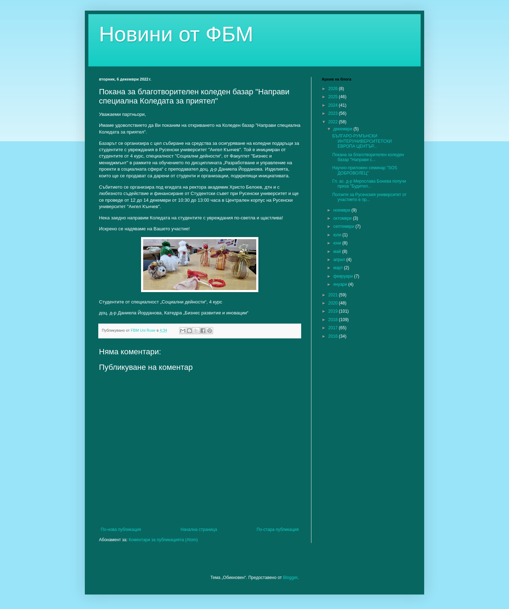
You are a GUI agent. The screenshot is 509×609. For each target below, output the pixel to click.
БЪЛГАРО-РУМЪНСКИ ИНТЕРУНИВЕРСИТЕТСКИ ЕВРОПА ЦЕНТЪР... (362, 141)
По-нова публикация (121, 529)
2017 (333, 327)
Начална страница (199, 529)
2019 (333, 311)
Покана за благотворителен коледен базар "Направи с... (368, 157)
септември (344, 226)
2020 (333, 303)
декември (343, 128)
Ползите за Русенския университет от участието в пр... (369, 197)
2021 (333, 294)
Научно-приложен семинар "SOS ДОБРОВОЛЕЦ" (364, 170)
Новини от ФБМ (176, 34)
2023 (333, 113)
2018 (333, 319)
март (338, 267)
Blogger (290, 577)
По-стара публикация (278, 529)
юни (338, 243)
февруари (343, 276)
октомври (343, 218)
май (337, 251)
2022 (333, 121)
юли (338, 234)
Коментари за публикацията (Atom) (163, 539)
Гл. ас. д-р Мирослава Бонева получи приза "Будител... (369, 184)
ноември (342, 210)
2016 (333, 336)
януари (340, 284)
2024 (333, 105)
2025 (333, 96)
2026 (333, 88)
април (339, 259)
